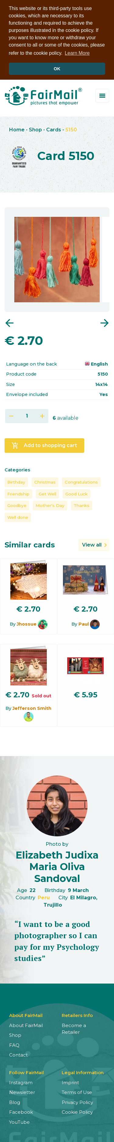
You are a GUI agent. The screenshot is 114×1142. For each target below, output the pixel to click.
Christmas (45, 481)
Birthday (16, 481)
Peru (44, 897)
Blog (14, 1101)
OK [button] (57, 68)
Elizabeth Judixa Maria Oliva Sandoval (57, 865)
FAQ (14, 1044)
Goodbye (16, 504)
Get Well (47, 493)
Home (17, 129)
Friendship (18, 493)
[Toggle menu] (102, 95)
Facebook (21, 1111)
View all (92, 544)
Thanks (81, 504)
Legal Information (83, 1071)
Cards (53, 129)
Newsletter (22, 1092)
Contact (18, 1054)
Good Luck (76, 493)
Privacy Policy (77, 1101)
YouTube (19, 1121)
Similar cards (30, 544)
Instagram (21, 1082)
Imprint (70, 1082)
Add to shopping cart (44, 444)
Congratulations (81, 481)
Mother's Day (50, 504)
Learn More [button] (77, 53)
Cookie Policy (77, 1111)
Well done (17, 516)
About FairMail (26, 1024)
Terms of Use (77, 1092)
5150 (71, 129)
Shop (35, 129)
